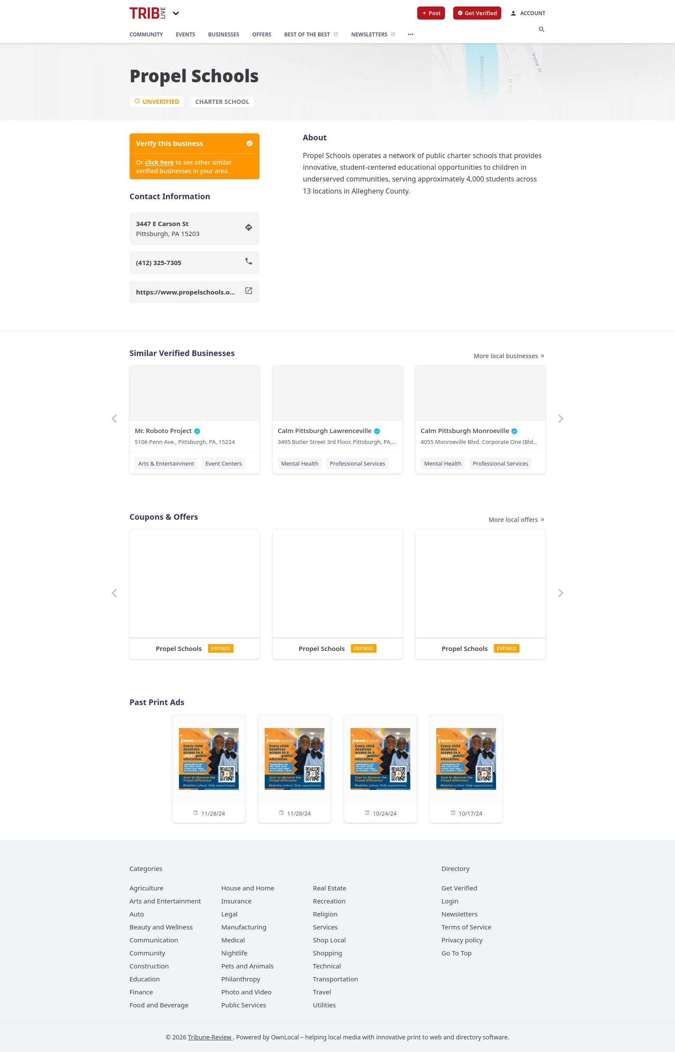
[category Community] (147, 952)
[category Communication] (154, 939)
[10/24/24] (380, 768)
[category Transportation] (335, 978)
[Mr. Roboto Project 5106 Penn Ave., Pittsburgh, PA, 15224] (194, 407)
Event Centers (223, 463)
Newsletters (459, 914)
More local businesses (509, 356)
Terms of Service (466, 927)
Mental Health (299, 463)
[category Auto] (137, 914)
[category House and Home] (248, 888)
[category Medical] (233, 939)
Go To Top (456, 952)
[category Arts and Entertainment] (165, 901)
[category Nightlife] (234, 952)
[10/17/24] (466, 768)
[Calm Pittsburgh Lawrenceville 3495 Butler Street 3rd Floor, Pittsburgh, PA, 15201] (337, 407)
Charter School (222, 101)
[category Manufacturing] (244, 927)
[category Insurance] (236, 901)
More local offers (517, 520)
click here (159, 162)
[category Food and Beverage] (159, 1004)
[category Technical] (327, 965)
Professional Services (357, 463)
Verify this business (194, 143)
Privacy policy (462, 939)
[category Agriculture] (146, 888)
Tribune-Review (210, 1037)
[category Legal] (229, 914)
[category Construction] (149, 965)
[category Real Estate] (329, 888)
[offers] (262, 34)
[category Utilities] (324, 1004)
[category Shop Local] (329, 939)
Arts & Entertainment (166, 463)
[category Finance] (141, 991)
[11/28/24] (209, 768)
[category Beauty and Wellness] (161, 927)
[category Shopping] (327, 952)
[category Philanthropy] (240, 978)
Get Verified (459, 888)
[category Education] (145, 978)
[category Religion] (325, 914)
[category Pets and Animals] (247, 965)
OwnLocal (285, 1037)
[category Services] (325, 927)
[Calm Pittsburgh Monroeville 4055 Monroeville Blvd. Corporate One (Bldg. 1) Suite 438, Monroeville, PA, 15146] (480, 407)
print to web (424, 1037)
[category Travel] (322, 991)
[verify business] (477, 12)
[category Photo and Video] (246, 991)
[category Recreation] (329, 901)
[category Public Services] (243, 1004)
